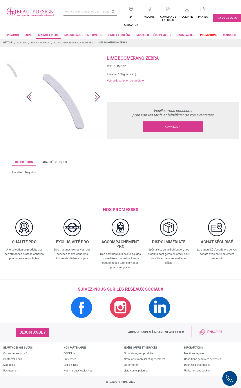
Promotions (208, 35)
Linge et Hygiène (119, 35)
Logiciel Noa (70, 364)
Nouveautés (186, 35)
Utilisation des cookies (197, 370)
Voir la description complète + (125, 80)
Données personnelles (197, 364)
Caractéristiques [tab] (54, 162)
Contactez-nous (12, 359)
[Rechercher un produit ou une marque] (90, 11)
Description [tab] (24, 162)
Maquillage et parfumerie (83, 35)
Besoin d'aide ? (32, 332)
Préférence (69, 359)
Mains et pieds (48, 35)
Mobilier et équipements (153, 35)
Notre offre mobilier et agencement (144, 359)
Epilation (12, 35)
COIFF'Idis (69, 353)
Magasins (9, 364)
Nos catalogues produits (138, 353)
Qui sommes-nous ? (15, 353)
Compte (187, 16)
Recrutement (10, 370)
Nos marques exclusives (77, 370)
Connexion (172, 126)
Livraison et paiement (136, 370)
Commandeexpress (168, 18)
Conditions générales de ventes (202, 359)
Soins (28, 35)
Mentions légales (194, 353)
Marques (229, 35)
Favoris (149, 16)
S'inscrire (214, 332)
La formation (131, 364)
